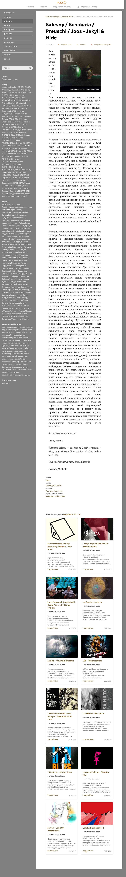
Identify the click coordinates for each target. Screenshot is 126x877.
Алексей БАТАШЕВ (18, 92)
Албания (24, 300)
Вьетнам (14, 223)
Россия (17, 268)
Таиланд (6, 276)
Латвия (27, 247)
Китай (4, 244)
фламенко (6, 367)
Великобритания (17, 218)
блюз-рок (26, 332)
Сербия (13, 271)
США (30, 273)
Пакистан (15, 263)
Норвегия (6, 263)
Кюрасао (11, 298)
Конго (24, 308)
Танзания (6, 319)
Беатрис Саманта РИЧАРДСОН (16, 191)
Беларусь (17, 212)
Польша (11, 266)
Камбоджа (7, 242)
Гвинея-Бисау (8, 308)
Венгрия (5, 220)
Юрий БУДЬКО (21, 186)
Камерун (16, 242)
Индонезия (13, 234)
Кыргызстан (17, 247)
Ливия (21, 311)
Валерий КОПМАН (23, 116)
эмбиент (6, 372)
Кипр (4, 298)
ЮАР (21, 292)
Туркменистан (21, 279)
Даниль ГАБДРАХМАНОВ (13, 194)
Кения (25, 295)
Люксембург (20, 250)
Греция (28, 226)
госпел (5, 340)
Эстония (5, 292)
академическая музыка (21, 327)
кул (3, 335)
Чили (29, 287)
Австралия (6, 204)
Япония (25, 319)
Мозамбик (6, 314)
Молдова (23, 255)
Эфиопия (14, 292)
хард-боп (23, 367)
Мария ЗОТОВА (25, 151)
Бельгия (25, 212)
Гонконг (20, 226)
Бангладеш (7, 212)
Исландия (16, 236)
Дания (11, 228)
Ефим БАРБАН (17, 135)
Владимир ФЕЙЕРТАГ (11, 122)
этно (15, 79)
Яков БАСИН (23, 188)
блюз (4, 79)
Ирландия (6, 236)
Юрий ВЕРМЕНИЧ (9, 188)
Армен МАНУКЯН (19, 108)
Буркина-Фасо (8, 305)
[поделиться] (64, 44)
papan (4, 87)
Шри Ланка (14, 300)
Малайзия (17, 252)
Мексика (14, 255)
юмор (7, 59)
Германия (12, 226)
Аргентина (27, 207)
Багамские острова (10, 303)
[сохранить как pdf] (101, 44)
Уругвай (13, 284)
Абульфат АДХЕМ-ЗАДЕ (19, 87)
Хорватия (15, 287)
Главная (30, 7)
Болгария (12, 215)
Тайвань (14, 276)
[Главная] (62, 2)
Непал (4, 257)
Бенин (4, 215)
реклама (6, 383)
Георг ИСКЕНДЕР (19, 124)
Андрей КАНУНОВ (10, 103)
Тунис (11, 279)
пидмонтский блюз (23, 348)
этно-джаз (25, 375)
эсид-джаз (15, 372)
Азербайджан (8, 207)
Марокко (6, 255)
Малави (28, 311)
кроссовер (6, 353)
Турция (5, 282)
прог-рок (23, 351)
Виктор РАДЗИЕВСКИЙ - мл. (14, 119)
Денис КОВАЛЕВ (9, 127)
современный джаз (10, 375)
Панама (24, 263)
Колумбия (12, 244)
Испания (25, 236)
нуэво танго (14, 343)
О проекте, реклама (62, 7)
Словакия (6, 273)
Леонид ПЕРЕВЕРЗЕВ (11, 146)
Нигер (24, 314)
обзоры (56, 17)
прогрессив (17, 353)
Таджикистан (22, 316)
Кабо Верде (14, 239)
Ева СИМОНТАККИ (10, 132)
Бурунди (5, 218)
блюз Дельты (15, 332)
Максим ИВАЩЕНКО (18, 148)
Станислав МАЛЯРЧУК (19, 180)
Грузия (5, 228)
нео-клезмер (14, 340)
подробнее (52, 569)
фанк (25, 364)
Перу (4, 266)
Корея (21, 244)
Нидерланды (22, 257)
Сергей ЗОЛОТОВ (21, 175)
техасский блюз (9, 361)
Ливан (4, 250)
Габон (21, 223)
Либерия (14, 311)
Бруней (23, 303)
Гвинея (26, 305)
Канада (24, 242)
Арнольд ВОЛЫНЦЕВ (11, 111)
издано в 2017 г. (67, 17)
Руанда (5, 316)
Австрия (16, 204)
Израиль (27, 231)
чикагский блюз (25, 369)
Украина (5, 284)
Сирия (12, 316)
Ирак (21, 234)
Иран (27, 234)
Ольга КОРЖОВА (22, 170)
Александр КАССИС (11, 90)
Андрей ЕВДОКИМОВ (21, 100)
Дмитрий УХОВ (25, 130)
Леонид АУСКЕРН (23, 143)
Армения (6, 210)
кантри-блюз (8, 348)
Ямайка (27, 292)
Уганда (12, 282)
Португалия (21, 266)
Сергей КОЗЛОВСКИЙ (11, 178)
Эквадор (25, 289)
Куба (9, 247)
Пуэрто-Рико (8, 268)
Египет (18, 308)
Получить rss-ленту (87, 7)
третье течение (15, 364)
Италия (5, 239)
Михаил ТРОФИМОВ (11, 156)
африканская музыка (11, 329)
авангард (6, 327)
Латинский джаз (17, 335)
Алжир (18, 207)
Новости (43, 7)
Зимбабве (17, 231)
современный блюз (16, 359)
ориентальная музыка (19, 345)
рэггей (14, 356)
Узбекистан (22, 282)
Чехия (23, 287)
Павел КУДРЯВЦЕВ (10, 172)
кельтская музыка (10, 351)
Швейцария (7, 289)
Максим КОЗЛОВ (9, 151)
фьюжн (15, 367)
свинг (20, 356)
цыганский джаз (9, 369)
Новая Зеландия (19, 260)
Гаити (4, 226)
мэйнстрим (24, 337)
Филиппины (16, 319)
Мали (25, 252)
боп (7, 335)
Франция (6, 287)
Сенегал (5, 271)
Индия (5, 234)
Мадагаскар (21, 298)
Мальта (5, 300)
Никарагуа (6, 260)
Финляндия (23, 284)
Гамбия (19, 305)
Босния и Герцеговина (12, 295)
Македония (7, 252)
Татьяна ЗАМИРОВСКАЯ (12, 183)
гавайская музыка (10, 337)
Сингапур (22, 271)
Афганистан (16, 210)
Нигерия (12, 257)
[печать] (81, 44)
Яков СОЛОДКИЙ (19, 196)
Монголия (16, 314)
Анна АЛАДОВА (19, 106)
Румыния (25, 268)
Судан (24, 273)
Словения (15, 273)
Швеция (17, 289)
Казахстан (25, 239)
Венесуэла (14, 220)
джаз (10, 79)
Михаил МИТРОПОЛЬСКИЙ (14, 154)
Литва (11, 250)
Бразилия (21, 215)
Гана (27, 223)
